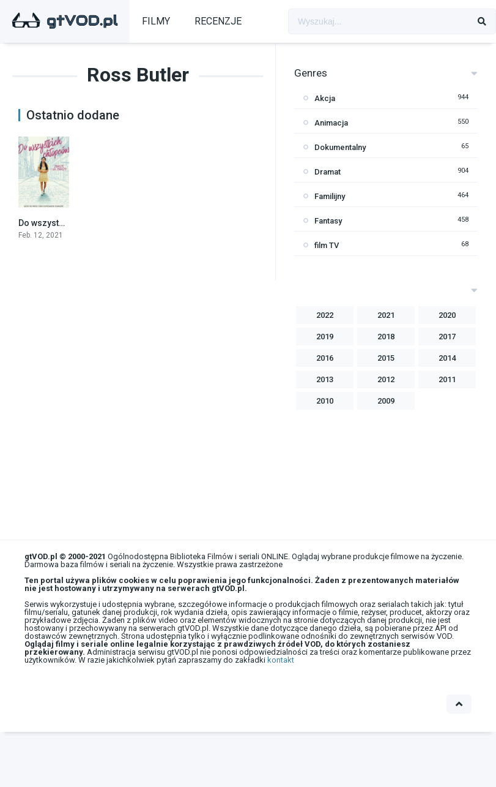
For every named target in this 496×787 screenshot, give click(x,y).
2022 (324, 315)
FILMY (156, 21)
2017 (447, 336)
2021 (385, 315)
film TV (326, 245)
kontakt (280, 660)
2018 (385, 336)
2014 (447, 358)
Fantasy (328, 220)
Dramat (327, 171)
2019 (324, 336)
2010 (324, 400)
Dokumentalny (340, 147)
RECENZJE (218, 21)
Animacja (331, 122)
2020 (447, 315)
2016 (324, 358)
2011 (447, 379)
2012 (385, 379)
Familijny (329, 196)
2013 (324, 379)
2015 (385, 358)
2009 (385, 400)
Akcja (324, 98)
